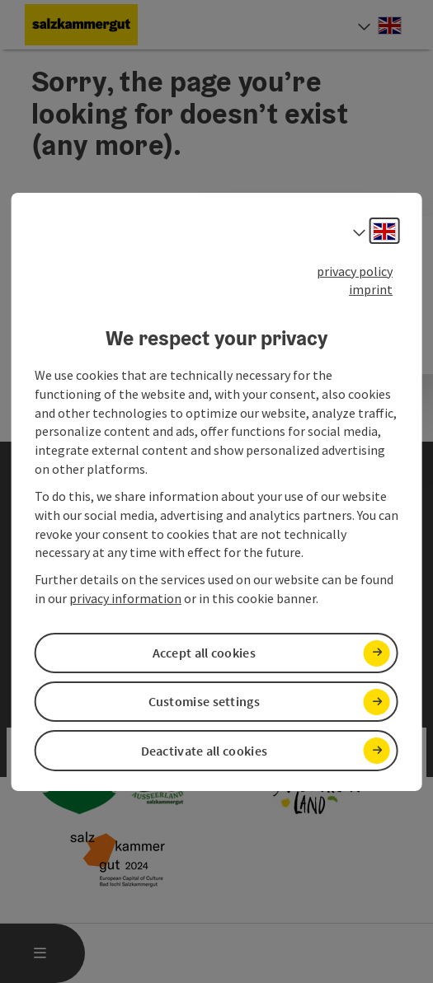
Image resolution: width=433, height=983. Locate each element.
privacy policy (355, 270)
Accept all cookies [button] (204, 652)
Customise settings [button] (204, 701)
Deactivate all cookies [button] (204, 750)
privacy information (125, 598)
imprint (371, 289)
